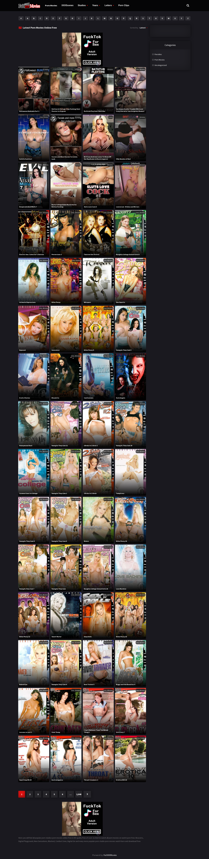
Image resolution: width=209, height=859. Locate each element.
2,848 (78, 794)
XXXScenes (67, 5)
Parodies (158, 54)
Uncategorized (161, 65)
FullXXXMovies (110, 855)
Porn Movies (51, 5)
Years (95, 5)
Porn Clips (123, 5)
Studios (82, 5)
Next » (87, 794)
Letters (108, 5)
